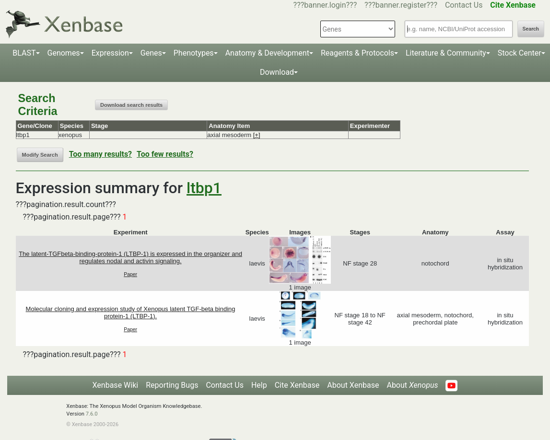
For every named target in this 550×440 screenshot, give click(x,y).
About (412, 385)
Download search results (131, 105)
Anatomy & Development (267, 53)
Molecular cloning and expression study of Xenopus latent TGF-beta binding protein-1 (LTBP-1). (130, 312)
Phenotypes (194, 53)
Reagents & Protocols (357, 53)
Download (277, 72)
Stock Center (519, 53)
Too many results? (100, 154)
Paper (130, 274)
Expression (110, 53)
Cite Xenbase (297, 385)
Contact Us (464, 5)
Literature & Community (446, 53)
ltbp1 (204, 188)
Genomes (63, 53)
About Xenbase (353, 385)
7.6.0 (92, 414)
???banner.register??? (400, 5)
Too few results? (165, 154)
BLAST (23, 53)
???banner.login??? (325, 5)
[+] (256, 135)
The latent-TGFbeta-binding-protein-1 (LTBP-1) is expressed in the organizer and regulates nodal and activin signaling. (130, 257)
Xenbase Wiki (116, 385)
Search (531, 29)
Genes (151, 53)
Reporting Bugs (172, 385)
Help (259, 385)
